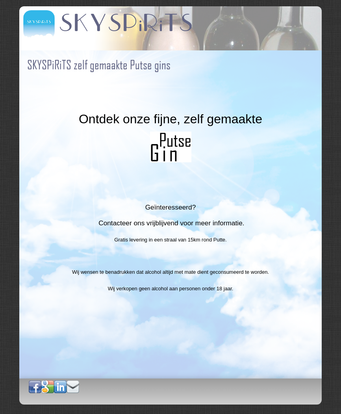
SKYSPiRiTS (126, 23)
